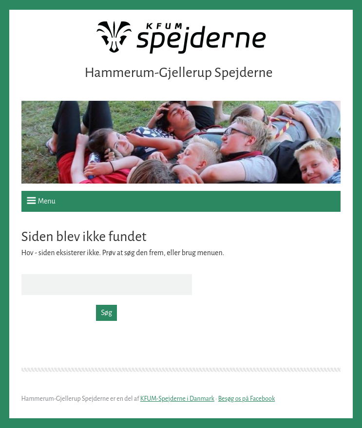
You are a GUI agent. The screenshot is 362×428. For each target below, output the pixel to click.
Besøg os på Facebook (246, 398)
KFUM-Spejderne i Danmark (177, 398)
